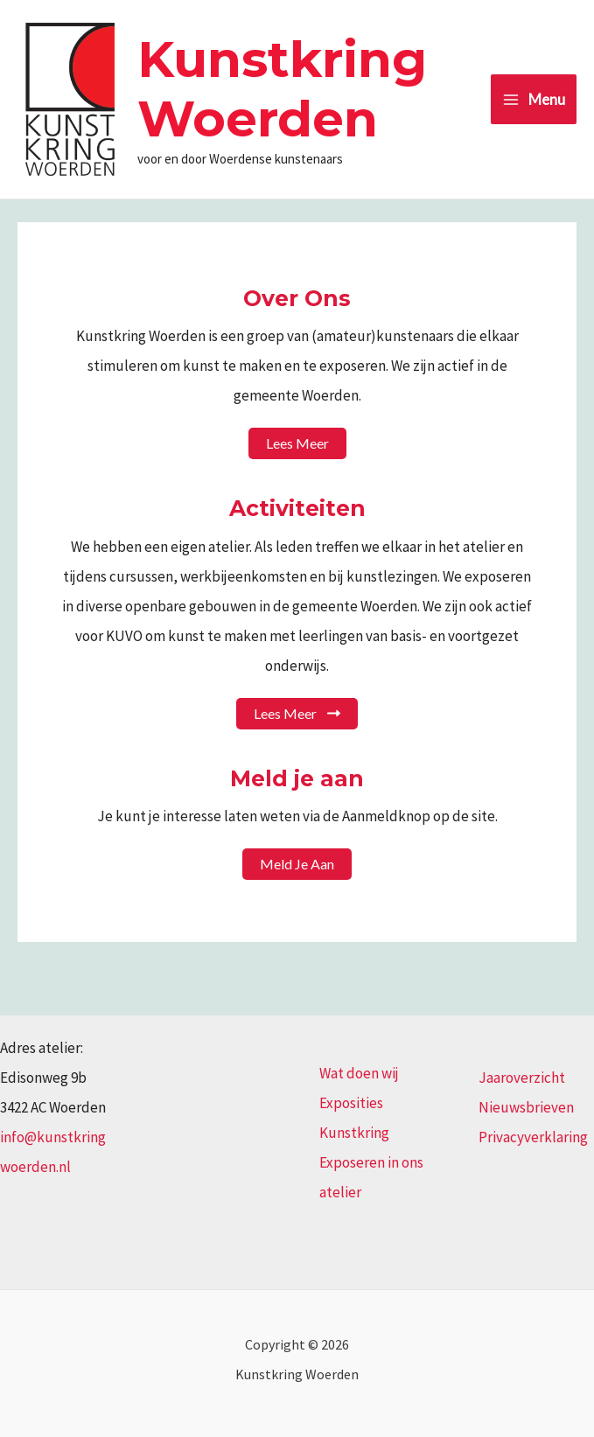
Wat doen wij (359, 1073)
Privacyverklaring (533, 1137)
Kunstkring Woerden (282, 89)
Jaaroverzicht (522, 1077)
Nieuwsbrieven (526, 1107)
